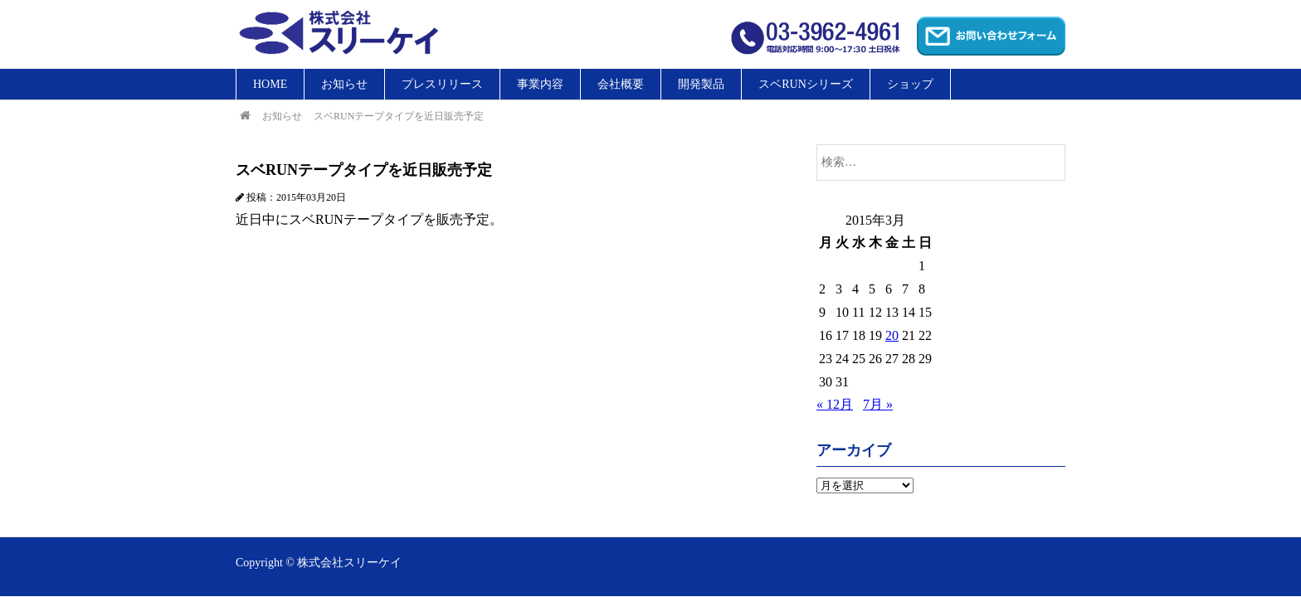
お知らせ (344, 84)
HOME (270, 84)
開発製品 (701, 84)
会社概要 (620, 84)
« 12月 (834, 404)
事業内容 (540, 84)
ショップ (910, 84)
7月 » (878, 404)
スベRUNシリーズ (805, 84)
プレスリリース (442, 84)
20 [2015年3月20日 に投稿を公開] (892, 335)
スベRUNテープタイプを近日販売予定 (399, 116)
